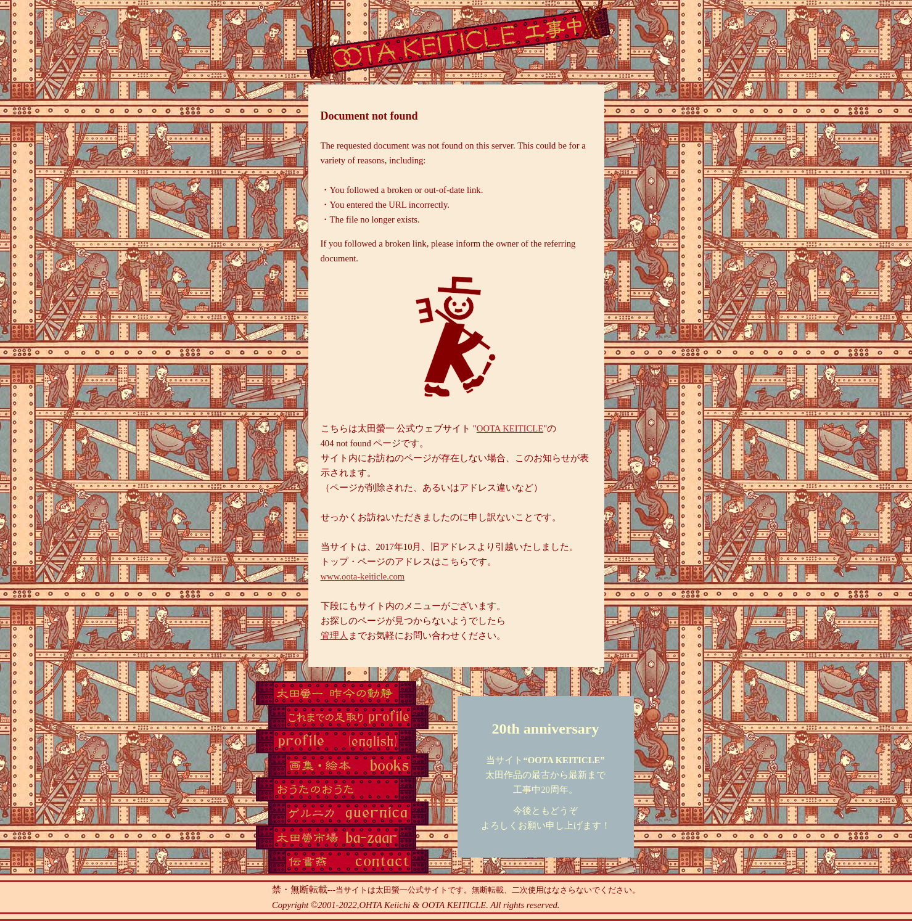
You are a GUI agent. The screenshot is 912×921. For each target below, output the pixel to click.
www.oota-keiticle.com (363, 576)
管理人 (334, 636)
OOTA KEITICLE (510, 428)
